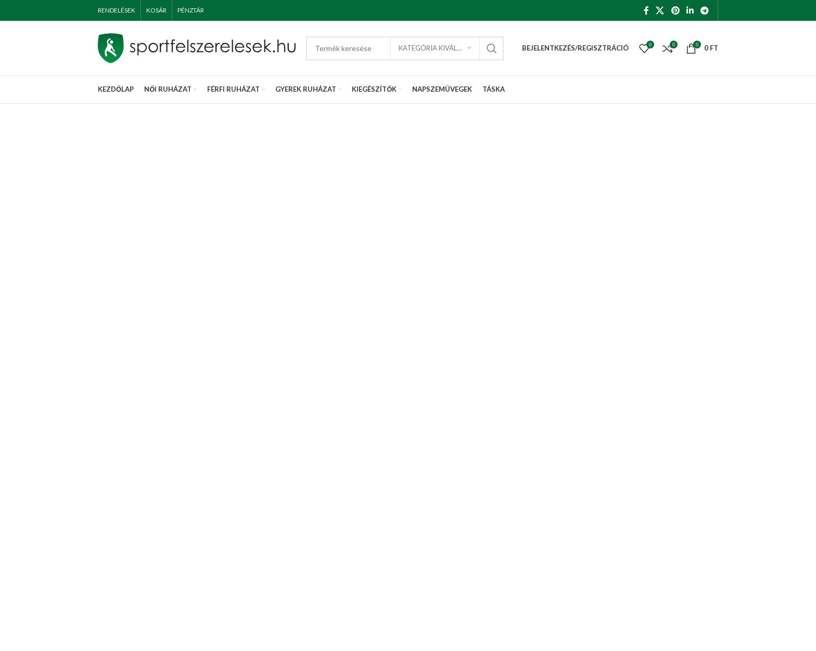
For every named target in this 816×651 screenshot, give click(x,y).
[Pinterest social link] (675, 10)
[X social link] (660, 10)
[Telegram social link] (704, 10)
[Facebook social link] (646, 10)
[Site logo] (197, 47)
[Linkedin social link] (690, 10)
